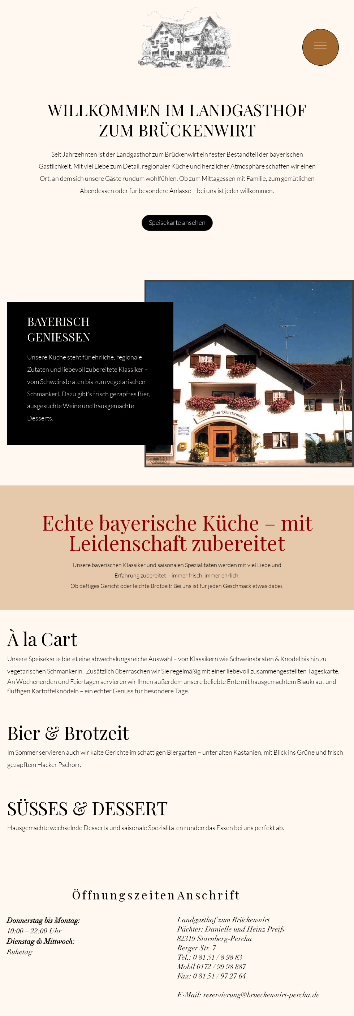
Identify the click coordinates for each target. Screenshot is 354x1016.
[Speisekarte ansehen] (177, 223)
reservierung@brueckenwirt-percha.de (261, 994)
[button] (320, 47)
